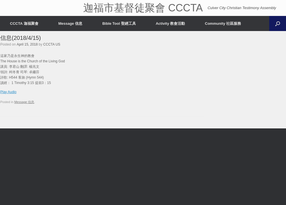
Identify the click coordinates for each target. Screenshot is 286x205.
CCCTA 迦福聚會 (24, 23)
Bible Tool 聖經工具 (119, 23)
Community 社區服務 (223, 23)
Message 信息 (70, 23)
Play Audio (8, 92)
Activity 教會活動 (170, 23)
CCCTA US (51, 44)
